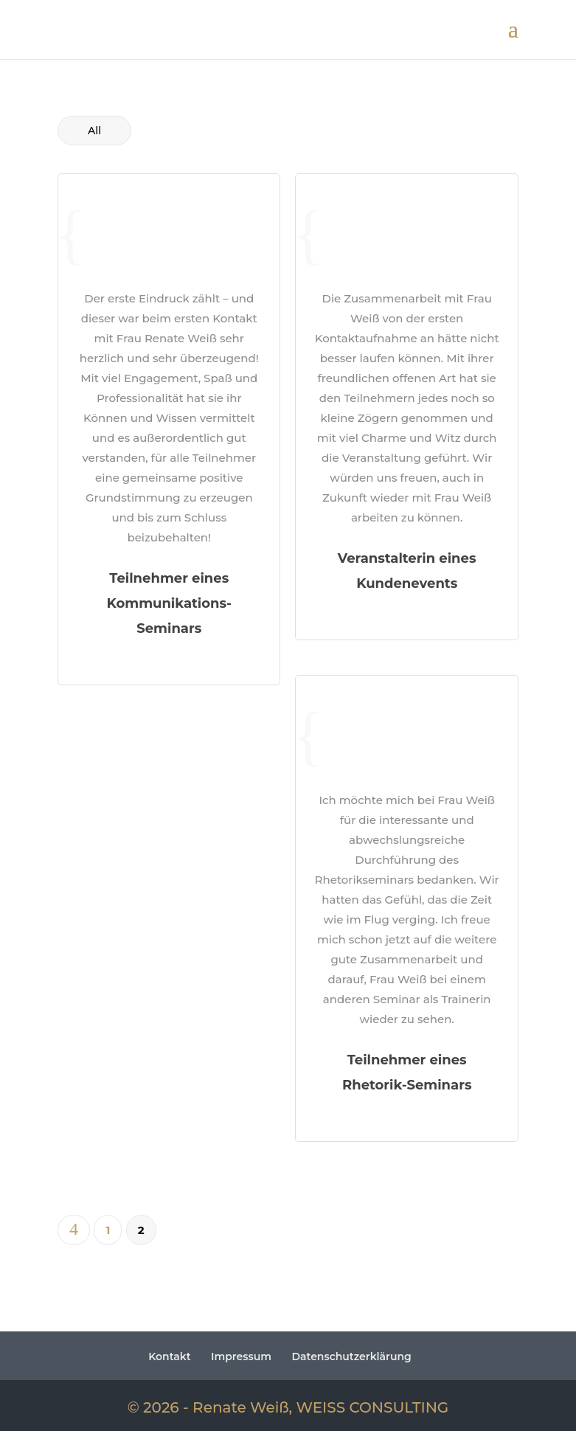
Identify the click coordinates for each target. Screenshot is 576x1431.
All (94, 130)
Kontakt (169, 1356)
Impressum (241, 1356)
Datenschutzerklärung (351, 1356)
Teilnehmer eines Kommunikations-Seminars (169, 603)
